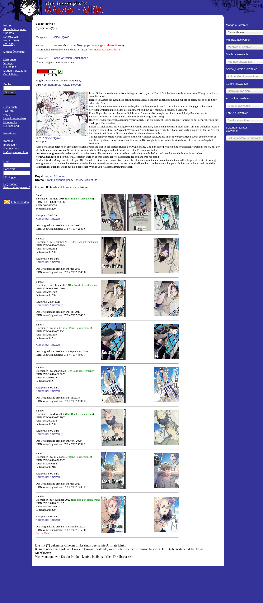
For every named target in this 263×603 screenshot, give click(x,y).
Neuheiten (9, 66)
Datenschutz (11, 148)
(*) (62, 218)
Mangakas (9, 59)
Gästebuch (10, 107)
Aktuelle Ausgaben (14, 29)
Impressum (10, 144)
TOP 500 (8, 110)
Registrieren (10, 184)
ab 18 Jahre (57, 176)
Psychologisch (63, 179)
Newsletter (10, 133)
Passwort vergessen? (16, 187)
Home (7, 25)
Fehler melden (20, 202)
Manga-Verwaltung (15, 70)
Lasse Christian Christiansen (70, 57)
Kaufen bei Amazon (48, 218)
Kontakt (8, 141)
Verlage (8, 63)
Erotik (49, 179)
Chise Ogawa (61, 37)
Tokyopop (83, 45)
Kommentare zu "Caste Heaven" (62, 84)
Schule (78, 179)
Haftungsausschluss (15, 152)
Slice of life (90, 179)
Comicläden (10, 74)
